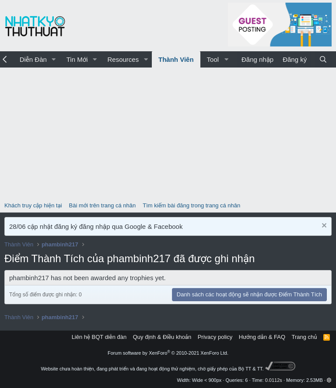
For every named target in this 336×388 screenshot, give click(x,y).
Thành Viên (176, 59)
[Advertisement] (168, 133)
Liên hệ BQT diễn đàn (99, 337)
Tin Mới (77, 59)
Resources (123, 59)
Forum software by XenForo (168, 353)
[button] (54, 59)
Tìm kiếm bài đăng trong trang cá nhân (191, 205)
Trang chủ (304, 337)
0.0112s (273, 380)
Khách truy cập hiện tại (33, 205)
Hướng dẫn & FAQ (262, 337)
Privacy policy (215, 337)
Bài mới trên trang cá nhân (102, 205)
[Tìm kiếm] (323, 59)
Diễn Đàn (33, 59)
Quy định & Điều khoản (162, 337)
